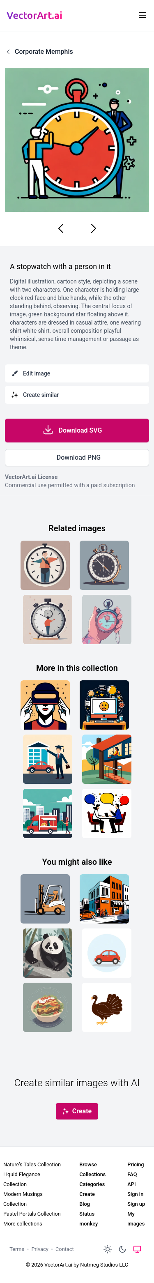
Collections (92, 1174)
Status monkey (88, 1219)
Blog (84, 1204)
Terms (16, 1249)
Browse (88, 1164)
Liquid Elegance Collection (21, 1179)
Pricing (135, 1164)
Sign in (135, 1194)
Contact (64, 1249)
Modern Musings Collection (23, 1199)
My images (136, 1219)
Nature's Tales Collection (32, 1164)
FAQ (132, 1174)
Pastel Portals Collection (32, 1214)
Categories (92, 1184)
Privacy (39, 1249)
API (131, 1184)
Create (87, 1194)
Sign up (136, 1204)
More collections (22, 1224)
